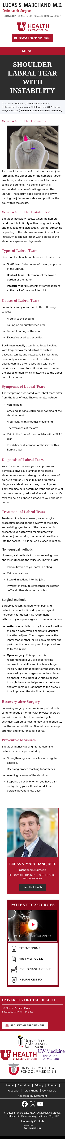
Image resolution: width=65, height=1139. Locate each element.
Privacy (39, 1085)
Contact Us (49, 1091)
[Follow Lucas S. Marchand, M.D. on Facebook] (25, 1104)
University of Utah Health (28, 1000)
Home (10, 1085)
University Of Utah (32, 1121)
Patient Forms (25, 948)
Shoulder (13, 110)
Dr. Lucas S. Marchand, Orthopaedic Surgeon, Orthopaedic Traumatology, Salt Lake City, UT (26, 105)
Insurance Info (26, 979)
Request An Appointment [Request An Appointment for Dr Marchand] (32, 38)
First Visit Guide (27, 958)
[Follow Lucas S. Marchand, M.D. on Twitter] (32, 1104)
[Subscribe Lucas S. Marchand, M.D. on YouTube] (40, 1104)
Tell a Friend (30, 1091)
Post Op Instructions (31, 969)
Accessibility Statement (32, 1096)
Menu (31, 51)
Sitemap (52, 1085)
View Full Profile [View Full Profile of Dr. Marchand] (32, 887)
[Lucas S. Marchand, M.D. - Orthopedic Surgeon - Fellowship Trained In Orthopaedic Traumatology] (32, 10)
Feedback (13, 1091)
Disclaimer (24, 1085)
